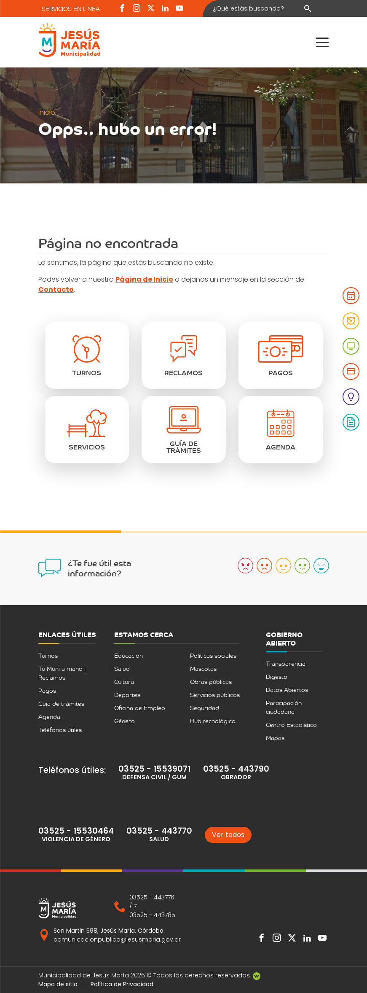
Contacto (56, 289)
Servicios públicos (215, 695)
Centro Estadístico (291, 724)
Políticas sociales (213, 655)
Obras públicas (211, 681)
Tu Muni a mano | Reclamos (62, 673)
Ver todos (228, 835)
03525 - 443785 (152, 915)
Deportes (127, 695)
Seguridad (204, 708)
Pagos (47, 690)
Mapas (275, 738)
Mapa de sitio (58, 984)
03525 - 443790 (236, 769)
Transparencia (285, 663)
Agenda (49, 716)
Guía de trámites (61, 703)
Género (124, 721)
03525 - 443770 (159, 831)
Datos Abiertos (287, 689)
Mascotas (203, 668)
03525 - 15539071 (154, 769)
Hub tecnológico (213, 721)
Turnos (48, 655)
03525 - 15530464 (76, 831)
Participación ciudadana (284, 707)
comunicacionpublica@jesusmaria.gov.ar (117, 939)
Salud (122, 668)
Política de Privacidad (122, 984)
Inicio (46, 112)
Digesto (276, 676)
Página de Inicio (144, 279)
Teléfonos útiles (60, 730)
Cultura (124, 681)
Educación (128, 655)
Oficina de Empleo (139, 708)
